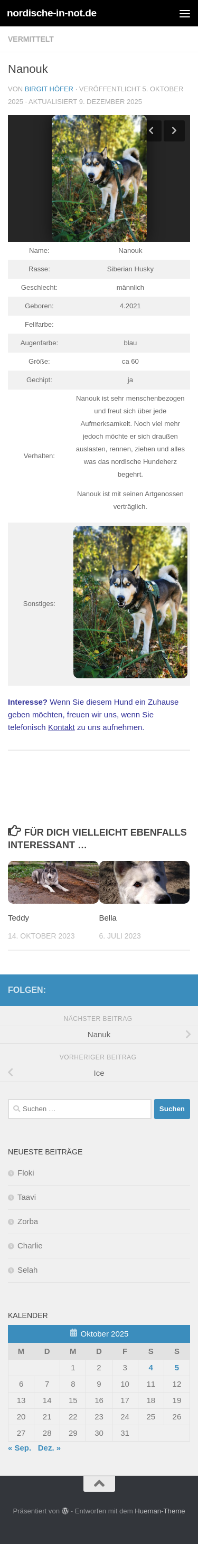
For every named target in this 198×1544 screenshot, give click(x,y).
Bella (108, 917)
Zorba (27, 1221)
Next (174, 130)
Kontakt (61, 727)
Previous (151, 130)
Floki (25, 1172)
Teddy (18, 917)
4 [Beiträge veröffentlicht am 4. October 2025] (151, 1367)
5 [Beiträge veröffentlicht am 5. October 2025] (177, 1367)
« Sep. (19, 1447)
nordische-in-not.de (52, 12)
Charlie (30, 1245)
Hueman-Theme (160, 1511)
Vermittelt (31, 39)
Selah (27, 1269)
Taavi (26, 1196)
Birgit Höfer (49, 89)
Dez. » (49, 1447)
